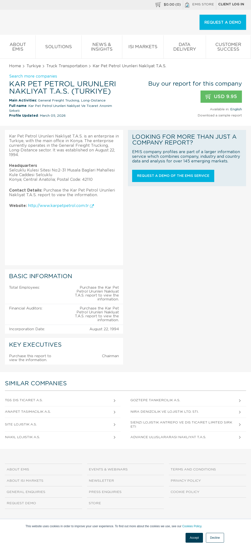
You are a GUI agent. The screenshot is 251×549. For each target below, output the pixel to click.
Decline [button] (215, 537)
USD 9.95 (221, 96)
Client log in (231, 4)
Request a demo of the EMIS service (173, 176)
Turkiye (33, 66)
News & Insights (102, 48)
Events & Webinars (108, 469)
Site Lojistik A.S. (21, 424)
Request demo (21, 503)
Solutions (58, 48)
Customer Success (228, 48)
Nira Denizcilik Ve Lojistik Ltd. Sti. (164, 411)
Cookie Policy (185, 492)
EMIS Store (199, 5)
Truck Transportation (66, 66)
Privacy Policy (186, 480)
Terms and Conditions (193, 469)
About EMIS (17, 48)
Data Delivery (185, 48)
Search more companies (33, 76)
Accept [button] (194, 537)
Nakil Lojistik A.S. (22, 437)
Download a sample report (220, 115)
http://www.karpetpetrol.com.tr (61, 206)
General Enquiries (26, 492)
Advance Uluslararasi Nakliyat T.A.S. (168, 437)
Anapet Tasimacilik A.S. (28, 411)
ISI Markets (143, 48)
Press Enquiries (105, 492)
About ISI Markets (25, 480)
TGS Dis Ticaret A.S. (24, 400)
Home (15, 66)
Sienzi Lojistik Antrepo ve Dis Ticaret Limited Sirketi (181, 424)
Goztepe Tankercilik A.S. (155, 400)
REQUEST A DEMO (222, 22)
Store (95, 503)
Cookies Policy (191, 526)
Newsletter (101, 480)
